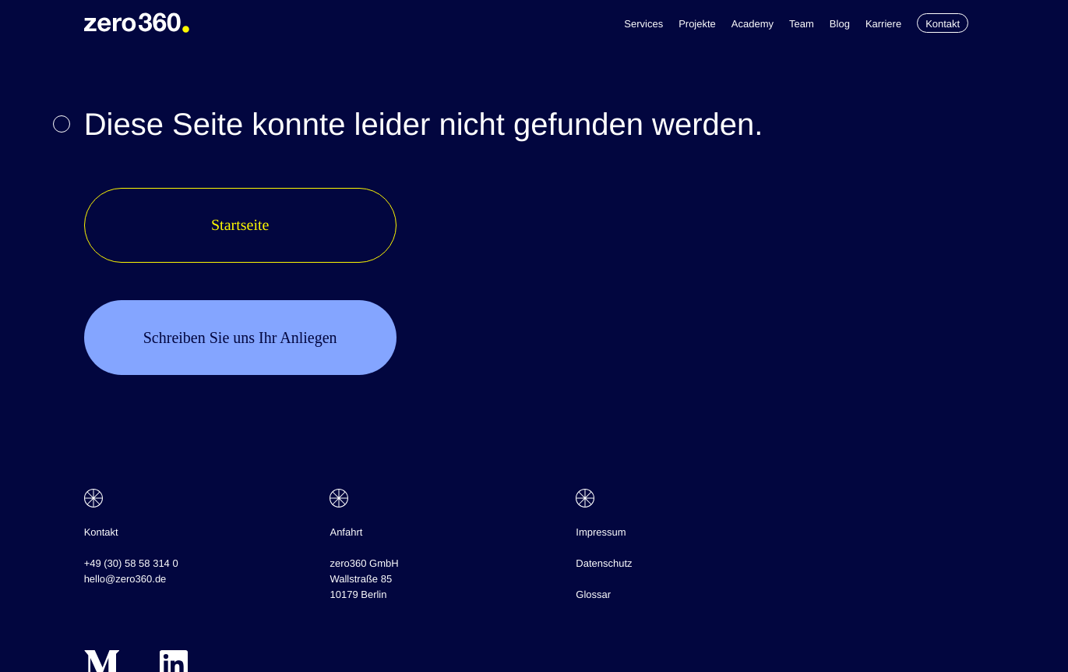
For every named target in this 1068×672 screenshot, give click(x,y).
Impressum (601, 532)
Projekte (697, 24)
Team (801, 24)
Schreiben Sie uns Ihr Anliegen (240, 337)
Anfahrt (346, 532)
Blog (840, 24)
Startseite (240, 225)
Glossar (593, 594)
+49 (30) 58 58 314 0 (131, 563)
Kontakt (942, 24)
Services (643, 24)
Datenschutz (604, 563)
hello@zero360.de (125, 579)
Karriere (883, 24)
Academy (752, 24)
